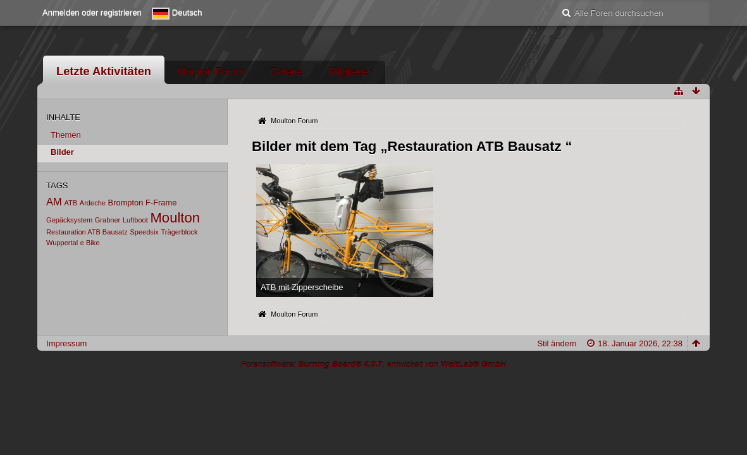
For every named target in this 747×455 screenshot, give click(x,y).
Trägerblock (179, 232)
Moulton (175, 218)
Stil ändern (556, 343)
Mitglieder (350, 71)
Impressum (66, 343)
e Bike (90, 242)
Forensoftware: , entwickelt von (373, 364)
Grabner (108, 220)
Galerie (286, 71)
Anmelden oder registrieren (92, 12)
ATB (71, 203)
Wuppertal (62, 242)
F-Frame (160, 202)
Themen (66, 135)
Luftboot (135, 220)
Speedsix (144, 232)
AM (54, 202)
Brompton (126, 202)
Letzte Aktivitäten (103, 71)
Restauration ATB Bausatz (87, 232)
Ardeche (93, 203)
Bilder (62, 152)
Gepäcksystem (69, 220)
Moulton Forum (211, 71)
